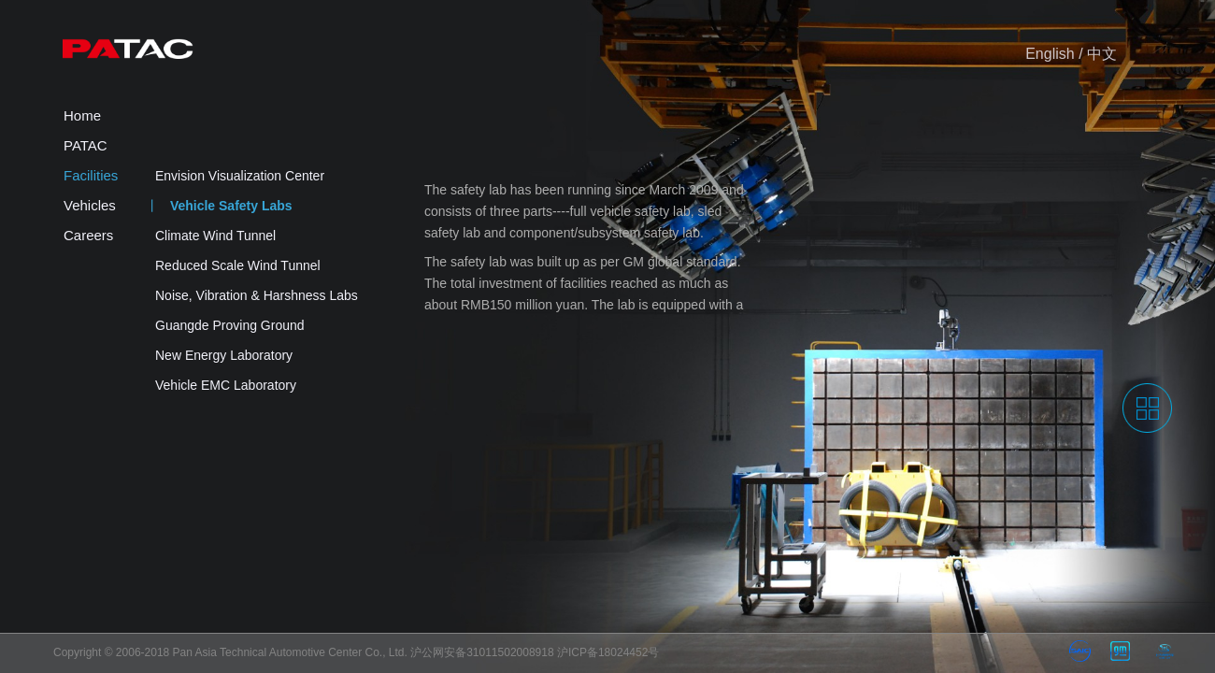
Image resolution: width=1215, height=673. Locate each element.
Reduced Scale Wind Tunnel (238, 265)
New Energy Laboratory (224, 355)
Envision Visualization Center (239, 175)
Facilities (91, 175)
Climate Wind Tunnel (215, 235)
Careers (88, 235)
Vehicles (90, 205)
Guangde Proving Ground (230, 325)
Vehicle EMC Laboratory (225, 385)
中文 (1102, 54)
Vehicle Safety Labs (231, 205)
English (1049, 54)
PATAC (85, 145)
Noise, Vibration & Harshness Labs (256, 295)
